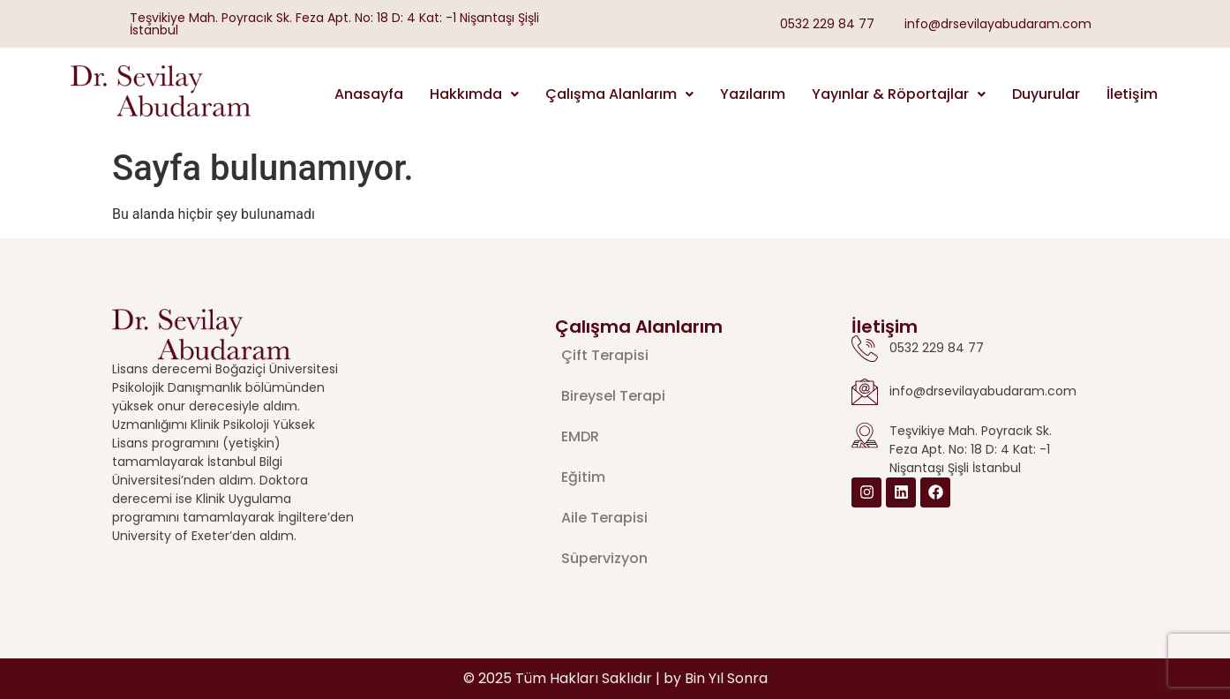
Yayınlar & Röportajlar (899, 94)
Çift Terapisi (605, 355)
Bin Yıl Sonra (726, 678)
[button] (474, 94)
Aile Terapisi (604, 517)
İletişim (1132, 94)
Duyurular (1046, 94)
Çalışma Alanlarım (619, 94)
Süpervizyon (604, 558)
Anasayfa (368, 94)
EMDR (580, 436)
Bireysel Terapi (613, 396)
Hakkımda (474, 94)
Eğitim (583, 477)
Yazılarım (752, 94)
